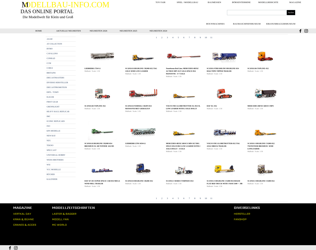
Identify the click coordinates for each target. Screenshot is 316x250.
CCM (49, 63)
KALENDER (52, 179)
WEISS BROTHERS (55, 160)
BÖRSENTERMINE (241, 2)
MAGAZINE (295, 2)
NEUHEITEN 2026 (98, 31)
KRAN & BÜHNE (23, 219)
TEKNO (50, 145)
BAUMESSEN (214, 2)
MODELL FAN (60, 219)
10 (206, 37)
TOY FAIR (160, 2)
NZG (49, 140)
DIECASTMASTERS (55, 77)
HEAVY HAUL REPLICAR (58, 111)
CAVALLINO (52, 53)
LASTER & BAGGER (64, 214)
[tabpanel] (183, 118)
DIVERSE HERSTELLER (57, 82)
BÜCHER (51, 174)
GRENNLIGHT (53, 107)
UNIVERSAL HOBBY (56, 155)
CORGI (50, 68)
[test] (247, 23)
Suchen (291, 12)
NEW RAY (51, 135)
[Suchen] (256, 12)
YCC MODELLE (54, 169)
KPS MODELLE (53, 131)
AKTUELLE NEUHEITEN (68, 31)
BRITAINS (51, 73)
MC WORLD (59, 225)
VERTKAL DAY (22, 214)
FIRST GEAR (52, 102)
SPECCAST (51, 150)
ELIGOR (50, 97)
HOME (38, 31)
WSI (48, 165)
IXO (48, 126)
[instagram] (306, 31)
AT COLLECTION (54, 44)
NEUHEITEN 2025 (128, 31)
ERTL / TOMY (53, 92)
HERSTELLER (242, 214)
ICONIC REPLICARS (56, 121)
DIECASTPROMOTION (57, 87)
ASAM (49, 39)
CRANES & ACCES (24, 225)
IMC (48, 116)
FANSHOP (240, 219)
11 (211, 37)
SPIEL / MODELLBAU (187, 2)
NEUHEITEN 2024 (158, 31)
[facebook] (300, 31)
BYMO (50, 49)
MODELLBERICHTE (268, 2)
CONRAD (51, 58)
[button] (102, 63)
